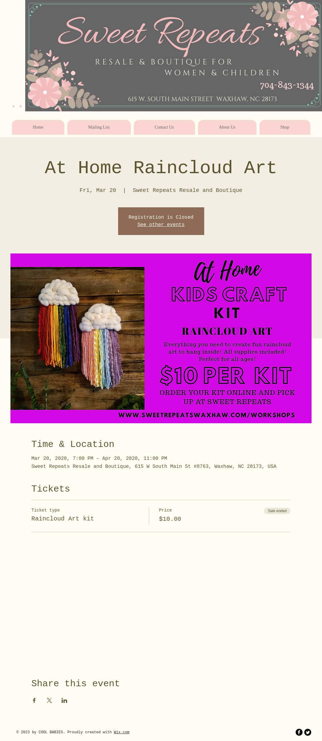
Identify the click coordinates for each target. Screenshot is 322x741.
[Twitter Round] (307, 732)
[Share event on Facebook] (34, 700)
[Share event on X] (49, 700)
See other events (161, 225)
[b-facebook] (299, 732)
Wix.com (121, 732)
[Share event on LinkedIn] (64, 700)
